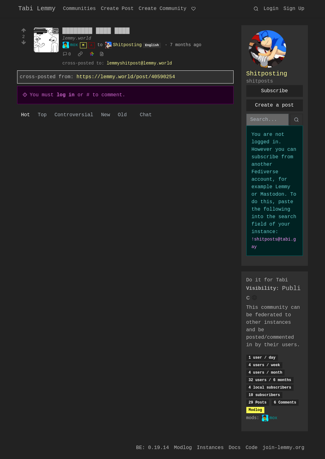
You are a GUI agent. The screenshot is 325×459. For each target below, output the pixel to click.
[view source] (102, 54)
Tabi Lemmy (37, 8)
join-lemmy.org (283, 448)
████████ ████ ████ (96, 31)
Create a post (274, 105)
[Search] (267, 120)
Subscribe (274, 91)
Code (252, 448)
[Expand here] (46, 39)
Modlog (255, 410)
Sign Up (293, 9)
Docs (234, 448)
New (105, 115)
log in (66, 95)
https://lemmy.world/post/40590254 (126, 77)
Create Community (163, 9)
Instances (210, 448)
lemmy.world (77, 38)
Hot (25, 115)
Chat (146, 115)
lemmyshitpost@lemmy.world (139, 63)
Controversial (73, 115)
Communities (79, 9)
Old (122, 115)
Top (42, 115)
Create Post (117, 9)
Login (270, 9)
